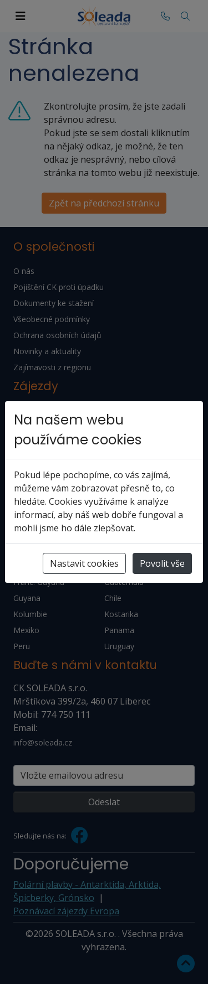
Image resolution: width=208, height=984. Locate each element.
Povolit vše (162, 563)
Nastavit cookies (84, 563)
